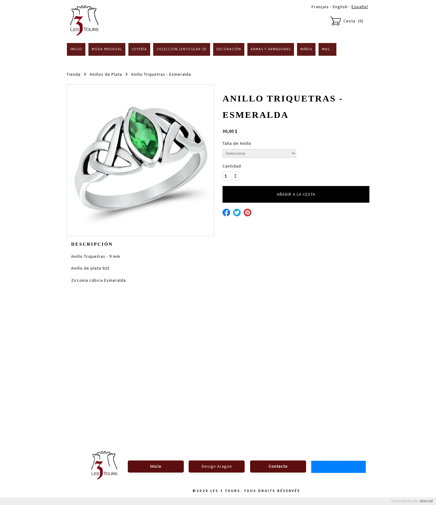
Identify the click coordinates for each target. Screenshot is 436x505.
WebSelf (426, 501)
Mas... (327, 49)
